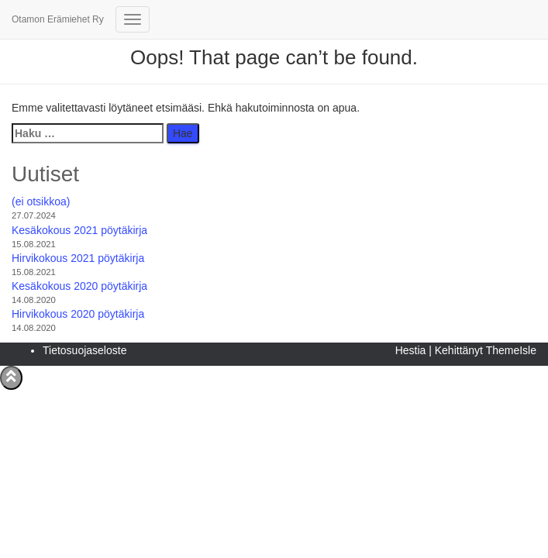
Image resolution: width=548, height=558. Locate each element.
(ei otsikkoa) (41, 201)
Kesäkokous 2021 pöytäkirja (79, 230)
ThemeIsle (511, 350)
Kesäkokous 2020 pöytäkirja (79, 286)
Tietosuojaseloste (84, 350)
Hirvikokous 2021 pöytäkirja (78, 258)
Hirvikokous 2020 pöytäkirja (78, 314)
